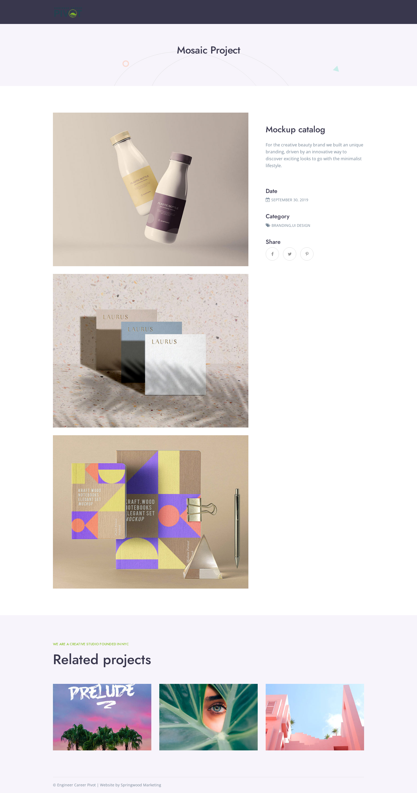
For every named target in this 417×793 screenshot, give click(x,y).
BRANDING (281, 225)
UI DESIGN (301, 225)
